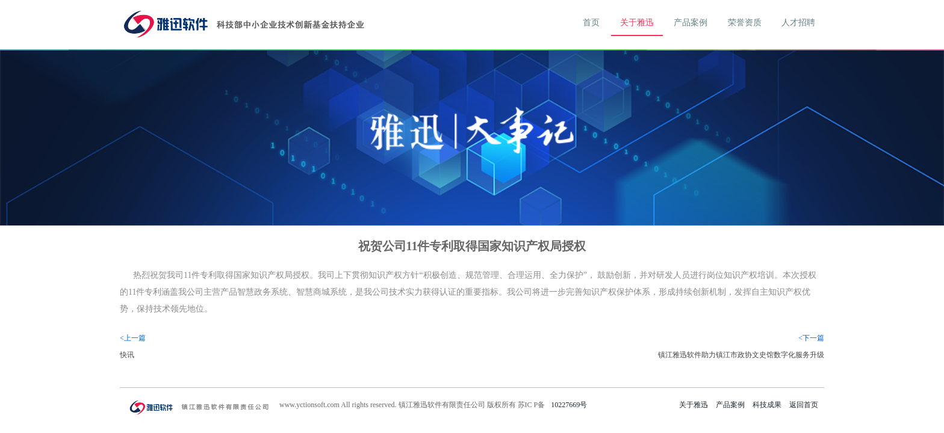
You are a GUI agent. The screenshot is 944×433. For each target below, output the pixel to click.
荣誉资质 (745, 22)
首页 (591, 22)
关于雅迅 (637, 22)
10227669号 (569, 405)
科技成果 (767, 405)
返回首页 (803, 405)
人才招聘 (798, 22)
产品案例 (690, 22)
